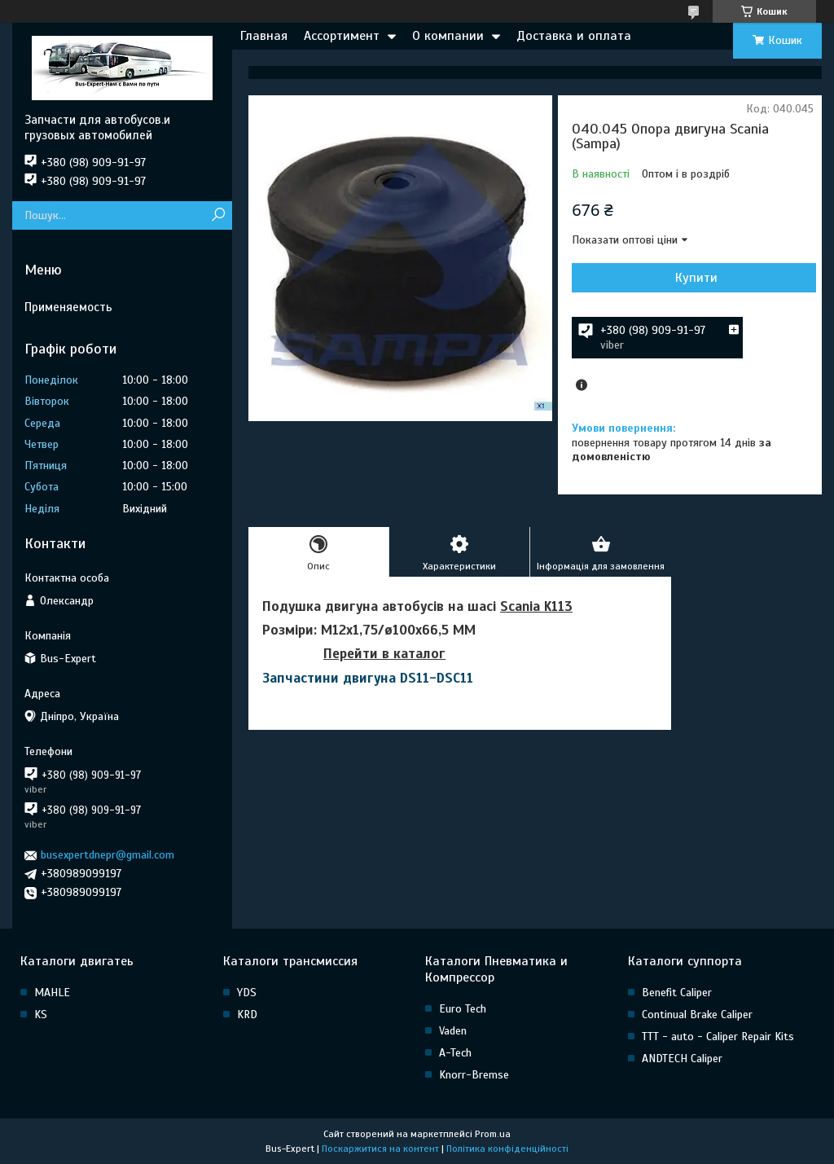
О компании (448, 36)
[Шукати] (218, 215)
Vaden (453, 1031)
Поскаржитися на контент (380, 1148)
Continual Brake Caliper (697, 1014)
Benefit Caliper (677, 992)
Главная (264, 36)
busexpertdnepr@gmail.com (107, 855)
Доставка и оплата (573, 36)
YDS (247, 992)
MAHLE (52, 992)
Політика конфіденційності (507, 1148)
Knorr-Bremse (474, 1075)
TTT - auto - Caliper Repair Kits (718, 1036)
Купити (696, 278)
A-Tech (455, 1053)
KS (40, 1014)
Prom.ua (493, 1134)
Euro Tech (462, 1009)
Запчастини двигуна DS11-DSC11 (367, 678)
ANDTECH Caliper (682, 1058)
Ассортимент (342, 36)
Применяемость (68, 307)
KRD (247, 1014)
